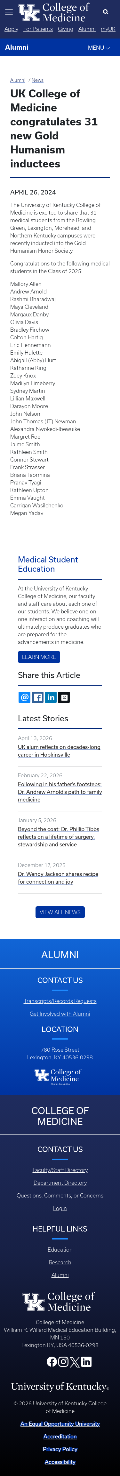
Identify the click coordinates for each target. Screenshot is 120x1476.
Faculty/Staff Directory (60, 1170)
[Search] (107, 12)
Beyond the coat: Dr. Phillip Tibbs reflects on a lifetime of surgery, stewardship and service (58, 836)
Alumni (17, 80)
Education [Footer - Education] (60, 1250)
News (38, 80)
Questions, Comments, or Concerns (60, 1195)
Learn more (39, 657)
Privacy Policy (60, 1449)
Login (60, 1208)
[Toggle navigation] (9, 12)
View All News (60, 912)
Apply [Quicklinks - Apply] (11, 29)
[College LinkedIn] (86, 1364)
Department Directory (60, 1183)
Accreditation (60, 1436)
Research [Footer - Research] (60, 1262)
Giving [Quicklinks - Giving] (65, 29)
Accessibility (60, 1462)
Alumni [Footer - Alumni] (60, 1275)
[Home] (54, 11)
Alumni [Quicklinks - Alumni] (87, 29)
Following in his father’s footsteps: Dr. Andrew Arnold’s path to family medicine (60, 791)
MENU (99, 48)
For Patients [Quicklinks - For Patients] (38, 29)
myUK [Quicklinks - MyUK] (108, 29)
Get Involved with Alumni (60, 1014)
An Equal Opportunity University (60, 1424)
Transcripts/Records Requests (60, 1001)
